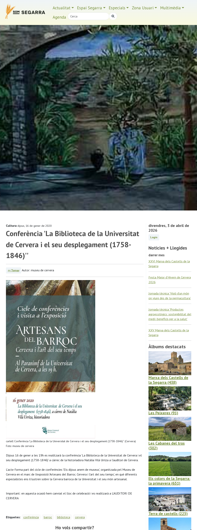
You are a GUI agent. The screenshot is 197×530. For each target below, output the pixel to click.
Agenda (59, 17)
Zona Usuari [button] (143, 8)
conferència (31, 517)
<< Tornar (13, 270)
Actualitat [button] (61, 8)
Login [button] (153, 237)
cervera (80, 517)
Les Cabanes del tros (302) (166, 446)
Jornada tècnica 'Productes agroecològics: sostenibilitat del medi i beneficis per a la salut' (169, 314)
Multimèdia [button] (170, 8)
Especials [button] (117, 8)
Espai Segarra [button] (89, 8)
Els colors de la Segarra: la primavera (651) (169, 481)
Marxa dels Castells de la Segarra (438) (168, 380)
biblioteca (63, 517)
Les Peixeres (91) (163, 412)
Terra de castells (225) (168, 513)
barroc (48, 517)
